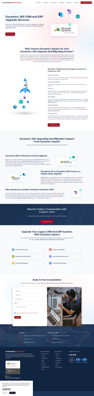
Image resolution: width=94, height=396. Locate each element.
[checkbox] (14, 312)
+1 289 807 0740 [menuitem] (85, 2)
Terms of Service (34, 312)
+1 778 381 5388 (55, 338)
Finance (43, 355)
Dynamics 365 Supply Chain (54, 179)
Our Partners (58, 360)
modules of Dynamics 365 (78, 77)
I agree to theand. (27, 312)
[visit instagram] (73, 354)
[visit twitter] (69, 354)
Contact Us (76, 2)
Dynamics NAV (55, 58)
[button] (15, 302)
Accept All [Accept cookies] (12, 392)
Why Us (57, 355)
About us (58, 353)
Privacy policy (59, 366)
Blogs (57, 364)
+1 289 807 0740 (27, 338)
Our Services (58, 358)
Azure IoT (44, 364)
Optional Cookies (6, 389)
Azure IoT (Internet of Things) (55, 109)
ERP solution (14, 162)
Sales (43, 360)
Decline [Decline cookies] (4, 392)
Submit (17, 317)
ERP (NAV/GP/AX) (45, 366)
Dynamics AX (53, 118)
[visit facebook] (71, 354)
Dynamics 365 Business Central (28, 59)
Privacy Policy (25, 312)
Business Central (45, 353)
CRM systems (56, 193)
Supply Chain (44, 358)
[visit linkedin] (75, 354)
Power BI (83, 107)
